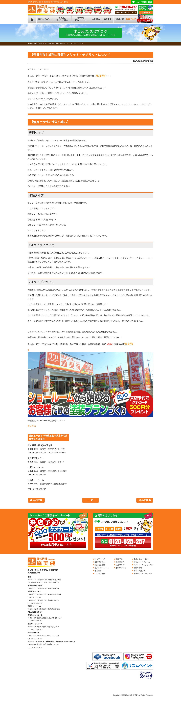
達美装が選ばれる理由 (62, 19)
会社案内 (96, 19)
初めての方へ (100, 562)
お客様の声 (119, 19)
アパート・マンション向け (143, 565)
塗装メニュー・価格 (141, 559)
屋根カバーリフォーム (142, 562)
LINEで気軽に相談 (144, 2)
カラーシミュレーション (143, 574)
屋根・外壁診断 (139, 571)
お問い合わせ (121, 568)
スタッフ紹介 (100, 574)
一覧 (90, 500)
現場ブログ (131, 19)
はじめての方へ (44, 19)
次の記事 (37, 500)
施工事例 (107, 19)
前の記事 (143, 500)
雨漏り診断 (138, 568)
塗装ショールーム (101, 568)
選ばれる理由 (100, 565)
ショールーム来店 (145, 20)
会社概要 (98, 571)
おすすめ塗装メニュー (80, 19)
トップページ (100, 559)
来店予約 (32, 426)
